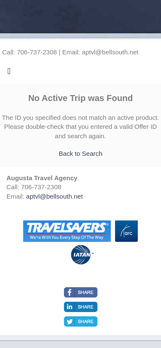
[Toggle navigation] (9, 73)
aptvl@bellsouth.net (54, 196)
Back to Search (81, 153)
